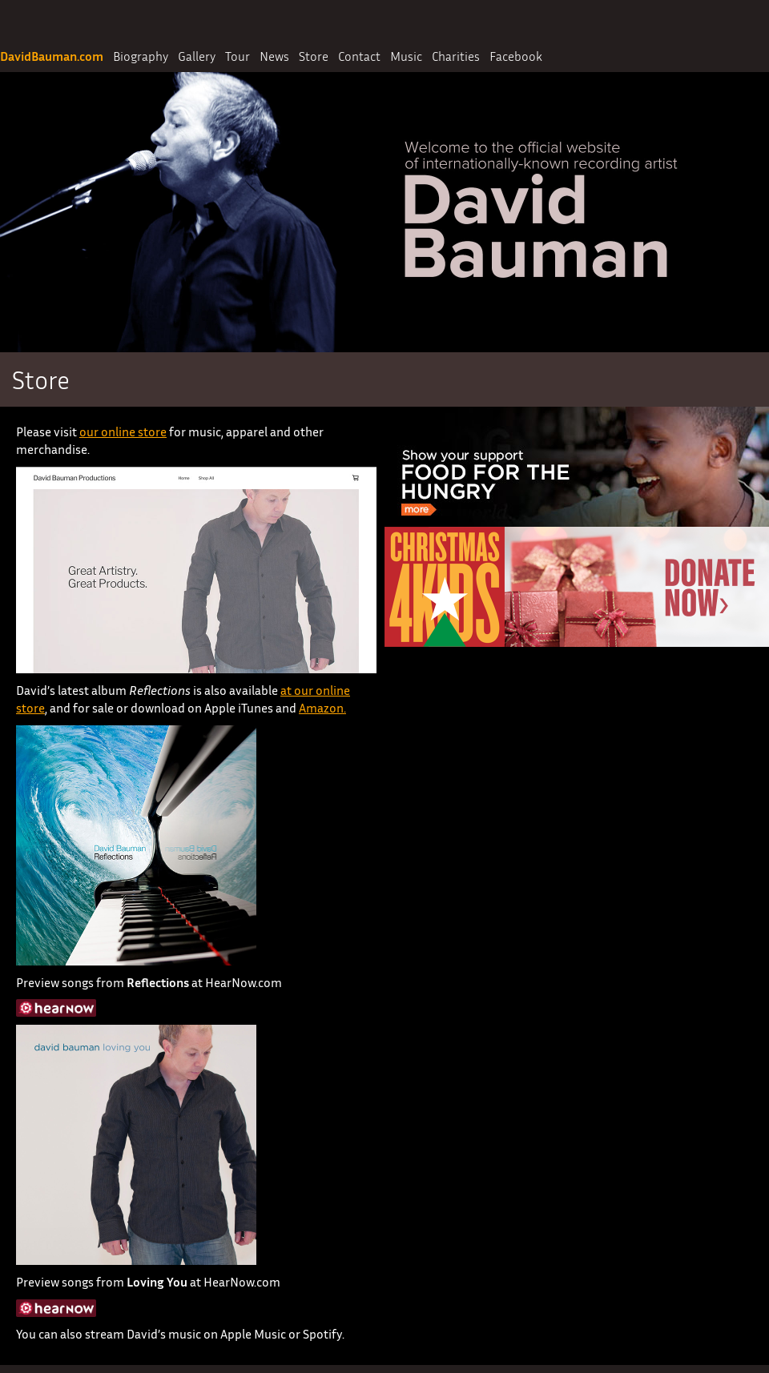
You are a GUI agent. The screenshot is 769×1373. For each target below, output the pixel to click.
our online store (123, 432)
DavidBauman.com (51, 56)
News (274, 56)
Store (313, 56)
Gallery (196, 56)
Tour (237, 56)
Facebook (515, 56)
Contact (359, 56)
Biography (140, 56)
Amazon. (322, 708)
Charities (456, 56)
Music (406, 56)
